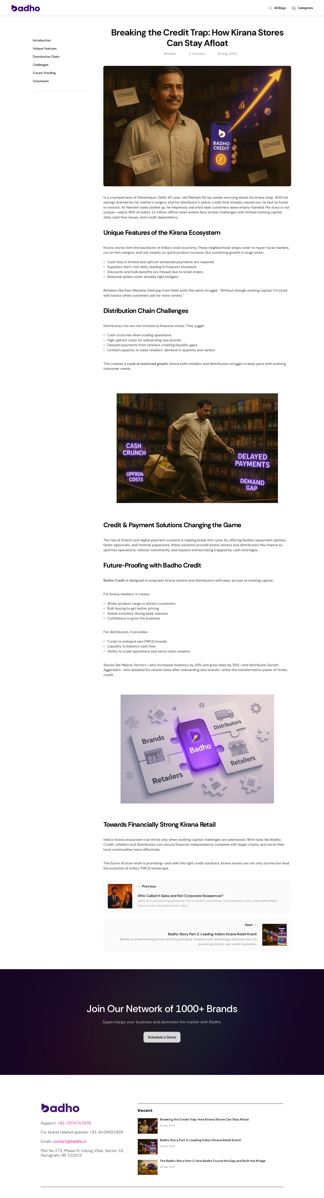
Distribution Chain (46, 57)
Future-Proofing (44, 73)
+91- (62, 1123)
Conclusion (41, 81)
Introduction (42, 40)
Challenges (40, 65)
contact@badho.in (69, 1141)
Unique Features (45, 48)
